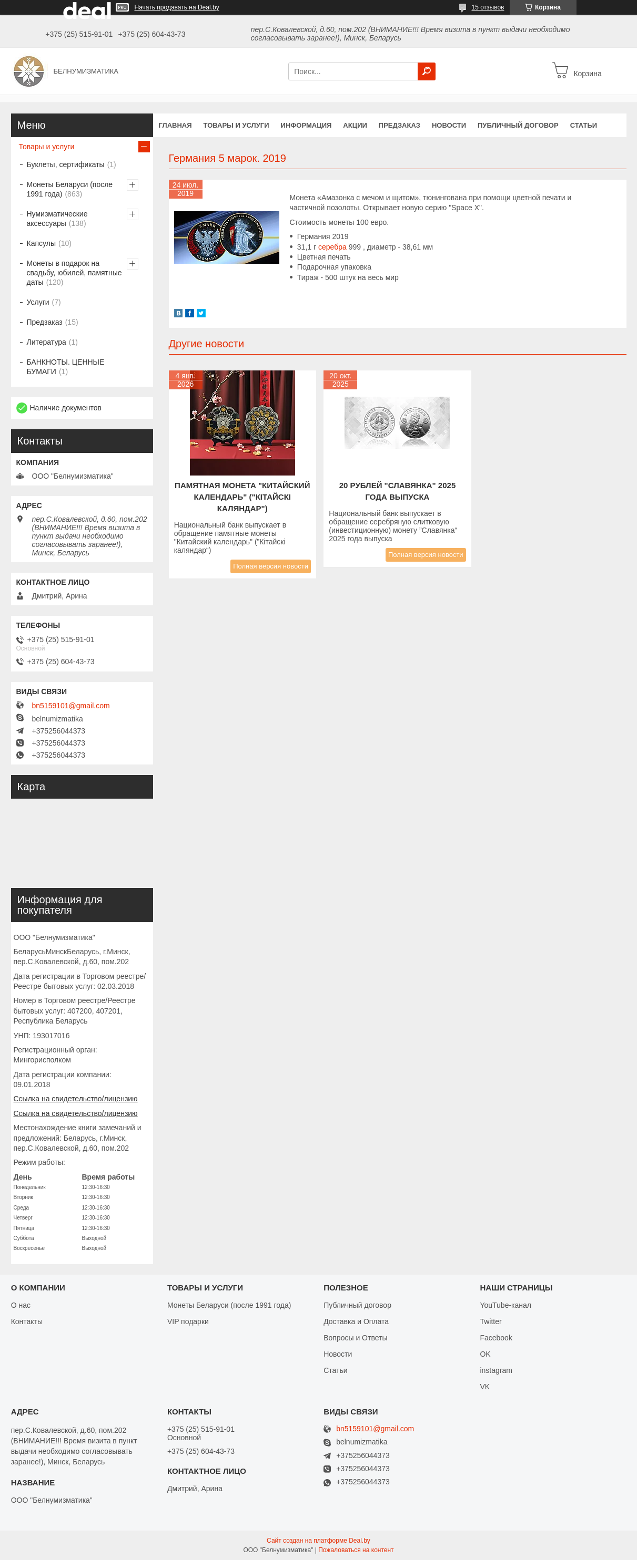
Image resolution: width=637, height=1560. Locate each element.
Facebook (496, 1338)
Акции (355, 125)
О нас (21, 1305)
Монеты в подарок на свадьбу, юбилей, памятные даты (74, 272)
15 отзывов (487, 7)
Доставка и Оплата (356, 1321)
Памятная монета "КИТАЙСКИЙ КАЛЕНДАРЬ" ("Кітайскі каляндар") (242, 497)
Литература (46, 342)
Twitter (490, 1321)
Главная (175, 125)
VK (485, 1386)
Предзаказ (399, 125)
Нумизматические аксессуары (57, 219)
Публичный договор (518, 125)
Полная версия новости (270, 566)
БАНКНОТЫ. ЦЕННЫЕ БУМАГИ (66, 367)
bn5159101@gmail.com (71, 705)
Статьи (584, 125)
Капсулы (41, 243)
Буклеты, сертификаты (66, 164)
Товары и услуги (236, 125)
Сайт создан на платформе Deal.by (318, 1540)
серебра (332, 247)
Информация (305, 125)
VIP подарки (188, 1321)
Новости (449, 125)
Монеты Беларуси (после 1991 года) (70, 189)
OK (485, 1354)
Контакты (27, 1321)
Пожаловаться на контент (355, 1550)
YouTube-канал (505, 1305)
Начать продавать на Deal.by (177, 7)
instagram (496, 1370)
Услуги (38, 302)
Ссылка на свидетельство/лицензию (76, 1098)
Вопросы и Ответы (355, 1338)
